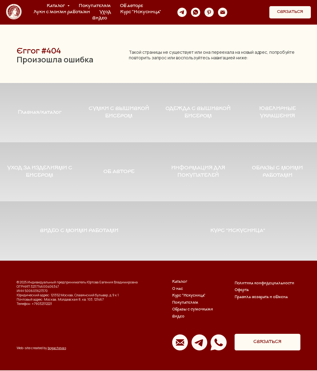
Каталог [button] (56, 6)
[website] (236, 12)
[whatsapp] (195, 12)
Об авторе (131, 6)
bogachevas (57, 348)
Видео (99, 18)
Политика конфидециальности (264, 284)
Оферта (242, 291)
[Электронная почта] (222, 12)
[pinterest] (209, 12)
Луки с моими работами (62, 12)
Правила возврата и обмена (261, 298)
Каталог (179, 282)
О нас (177, 289)
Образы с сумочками (192, 310)
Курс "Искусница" (140, 12)
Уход (105, 12)
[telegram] (182, 12)
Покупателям (95, 6)
